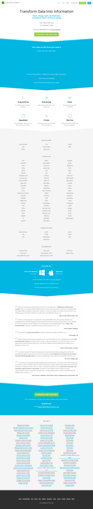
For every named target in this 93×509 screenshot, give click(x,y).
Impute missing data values (46, 480)
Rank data (70, 448)
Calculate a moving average (69, 460)
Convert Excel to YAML (23, 475)
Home (58, 3)
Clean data (69, 443)
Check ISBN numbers (69, 475)
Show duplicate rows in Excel (23, 430)
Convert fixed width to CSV (46, 443)
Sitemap (68, 498)
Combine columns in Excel (23, 440)
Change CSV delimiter (23, 478)
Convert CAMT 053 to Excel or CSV (46, 469)
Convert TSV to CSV (46, 448)
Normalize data (70, 425)
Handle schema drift (69, 482)
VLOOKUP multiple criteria (46, 475)
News (20, 498)
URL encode (69, 438)
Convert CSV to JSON (46, 425)
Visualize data (69, 485)
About (73, 498)
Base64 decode (69, 435)
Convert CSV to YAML (46, 440)
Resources (49, 498)
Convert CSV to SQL (46, 427)
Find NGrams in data (69, 453)
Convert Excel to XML (23, 473)
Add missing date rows (46, 482)
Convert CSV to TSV (46, 435)
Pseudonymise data (70, 477)
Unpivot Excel (23, 438)
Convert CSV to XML (46, 438)
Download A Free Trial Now (46, 34)
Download (82, 3)
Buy (89, 3)
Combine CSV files (46, 458)
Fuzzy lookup (46, 477)
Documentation (26, 498)
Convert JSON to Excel (23, 455)
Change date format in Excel (23, 448)
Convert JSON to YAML (23, 458)
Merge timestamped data (23, 450)
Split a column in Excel (23, 443)
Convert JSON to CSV (23, 453)
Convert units (69, 427)
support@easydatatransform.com (48, 406)
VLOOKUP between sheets (46, 472)
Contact (63, 498)
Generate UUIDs (70, 480)
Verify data (69, 470)
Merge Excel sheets (23, 425)
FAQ (32, 498)
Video (67, 3)
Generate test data (70, 465)
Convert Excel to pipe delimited (23, 468)
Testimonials (74, 3)
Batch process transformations (70, 467)
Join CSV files (46, 455)
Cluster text (69, 450)
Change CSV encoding (23, 480)
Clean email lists (46, 485)
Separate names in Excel (23, 445)
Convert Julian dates (69, 433)
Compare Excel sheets (23, 435)
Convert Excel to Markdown (23, 465)
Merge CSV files (23, 483)
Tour (63, 3)
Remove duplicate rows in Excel (23, 427)
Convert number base (70, 430)
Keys (40, 498)
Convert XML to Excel (46, 465)
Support (44, 498)
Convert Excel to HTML (23, 460)
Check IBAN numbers (69, 472)
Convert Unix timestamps (46, 450)
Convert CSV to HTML (46, 430)
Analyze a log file (46, 453)
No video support (46, 62)
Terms (54, 498)
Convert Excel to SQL (23, 470)
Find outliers (70, 445)
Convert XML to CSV (46, 463)
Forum (35, 498)
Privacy (59, 498)
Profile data (69, 440)
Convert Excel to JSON (23, 463)
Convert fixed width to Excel (46, 445)
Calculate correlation (69, 462)
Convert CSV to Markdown (46, 433)
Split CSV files (46, 460)
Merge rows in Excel (23, 433)
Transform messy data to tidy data (69, 456)
